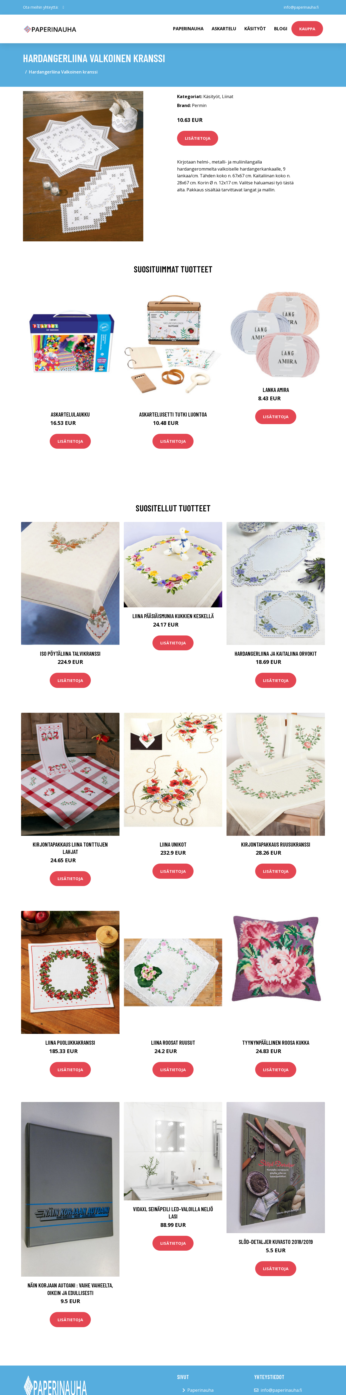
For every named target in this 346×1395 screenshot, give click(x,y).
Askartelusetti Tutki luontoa (173, 414)
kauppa (307, 28)
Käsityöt (255, 29)
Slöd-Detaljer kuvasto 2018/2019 (276, 1241)
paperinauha (188, 29)
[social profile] (63, 7)
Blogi (280, 29)
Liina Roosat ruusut (173, 1042)
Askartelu (224, 29)
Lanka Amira (276, 389)
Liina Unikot (173, 844)
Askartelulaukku (70, 414)
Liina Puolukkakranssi (70, 1042)
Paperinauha (200, 1390)
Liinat (227, 96)
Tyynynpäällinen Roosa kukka (275, 1042)
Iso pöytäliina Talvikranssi (70, 653)
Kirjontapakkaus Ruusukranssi (275, 844)
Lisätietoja (197, 138)
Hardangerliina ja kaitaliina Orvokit (276, 653)
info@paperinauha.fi (301, 7)
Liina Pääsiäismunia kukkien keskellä (173, 615)
